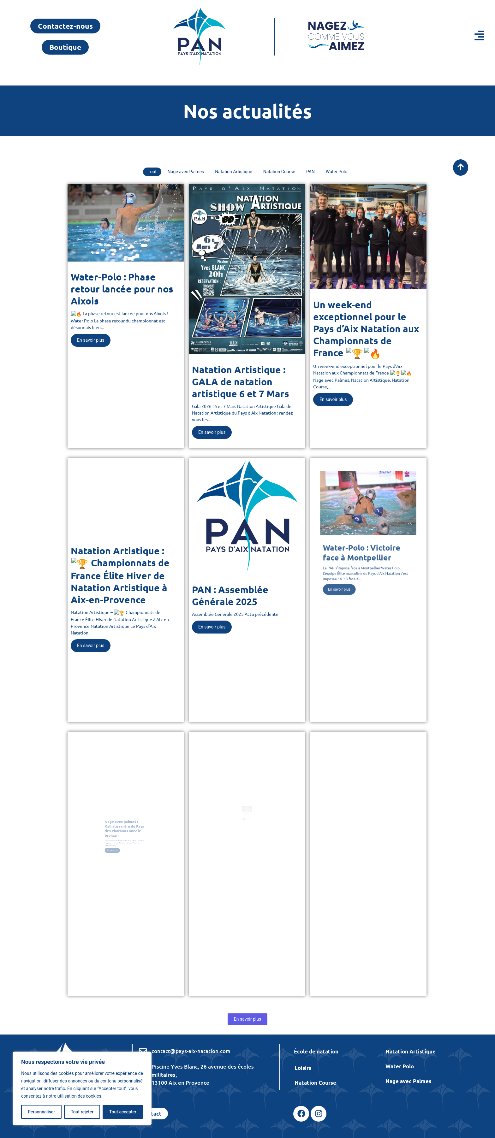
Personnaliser (41, 1111)
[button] (446, 36)
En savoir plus (247, 1019)
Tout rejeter (82, 1111)
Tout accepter (122, 1111)
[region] (82, 1088)
